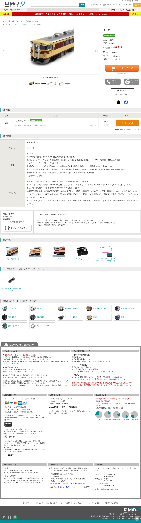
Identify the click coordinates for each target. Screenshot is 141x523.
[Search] (55, 4)
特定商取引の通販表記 (110, 503)
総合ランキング (52, 503)
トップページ (27, 503)
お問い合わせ (77, 503)
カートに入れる (122, 69)
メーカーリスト (13, 24)
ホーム (2, 21)
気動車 (28, 21)
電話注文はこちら (113, 81)
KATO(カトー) (28, 24)
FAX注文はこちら (131, 81)
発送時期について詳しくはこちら (129, 130)
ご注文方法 (39, 503)
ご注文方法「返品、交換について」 (69, 487)
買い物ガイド (95, 5)
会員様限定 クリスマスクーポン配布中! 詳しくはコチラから (70, 14)
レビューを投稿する (19, 228)
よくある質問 (65, 503)
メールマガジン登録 (93, 503)
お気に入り (117, 5)
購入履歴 (127, 5)
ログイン (107, 5)
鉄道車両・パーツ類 (15, 21)
